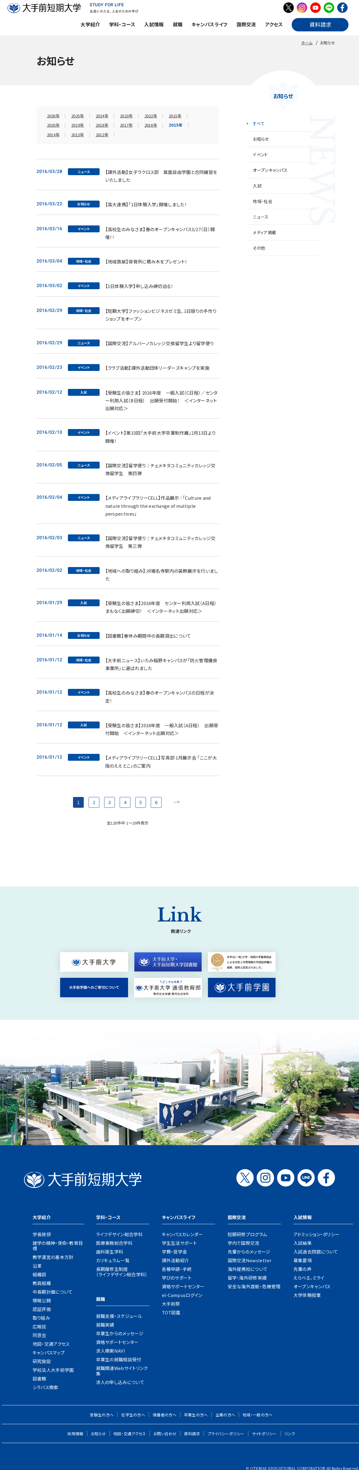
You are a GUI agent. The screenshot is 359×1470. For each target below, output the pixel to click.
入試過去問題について (315, 1251)
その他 (259, 248)
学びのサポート (177, 1277)
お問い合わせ (165, 1433)
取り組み (41, 1318)
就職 (178, 24)
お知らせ (261, 139)
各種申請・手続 (177, 1269)
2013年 (77, 134)
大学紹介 (90, 24)
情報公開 (42, 1300)
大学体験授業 (307, 1295)
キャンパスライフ (209, 24)
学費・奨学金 (174, 1251)
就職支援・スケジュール (119, 1316)
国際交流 (246, 24)
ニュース (260, 217)
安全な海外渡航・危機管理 (254, 1286)
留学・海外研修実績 (247, 1277)
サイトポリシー (264, 1433)
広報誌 (39, 1326)
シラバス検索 (45, 1387)
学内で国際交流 (243, 1243)
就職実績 (105, 1325)
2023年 (126, 116)
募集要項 (302, 1260)
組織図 (39, 1274)
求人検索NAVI (110, 1351)
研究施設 (42, 1361)
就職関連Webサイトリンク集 (122, 1371)
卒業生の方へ (196, 1415)
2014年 (53, 134)
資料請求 (192, 1433)
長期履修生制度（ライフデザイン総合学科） (122, 1271)
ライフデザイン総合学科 (119, 1234)
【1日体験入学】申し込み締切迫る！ (139, 286)
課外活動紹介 (175, 1260)
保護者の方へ (165, 1415)
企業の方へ (225, 1415)
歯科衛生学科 (110, 1251)
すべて (259, 123)
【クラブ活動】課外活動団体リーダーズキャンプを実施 (157, 368)
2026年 (53, 116)
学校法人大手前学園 (53, 1370)
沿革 (37, 1266)
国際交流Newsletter (250, 1260)
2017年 (126, 125)
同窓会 (39, 1335)
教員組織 (42, 1283)
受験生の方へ (102, 1415)
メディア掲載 (264, 232)
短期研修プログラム (247, 1234)
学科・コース (122, 24)
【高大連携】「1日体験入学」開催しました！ (146, 204)
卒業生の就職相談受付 (119, 1359)
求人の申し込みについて (120, 1382)
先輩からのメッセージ (249, 1251)
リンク (290, 1433)
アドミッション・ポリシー (316, 1234)
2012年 (102, 134)
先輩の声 (302, 1269)
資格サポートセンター (117, 1342)
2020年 (53, 125)
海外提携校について (248, 1269)
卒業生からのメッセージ (119, 1333)
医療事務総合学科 (114, 1243)
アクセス (274, 24)
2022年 (150, 116)
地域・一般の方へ (258, 1415)
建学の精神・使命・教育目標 (58, 1245)
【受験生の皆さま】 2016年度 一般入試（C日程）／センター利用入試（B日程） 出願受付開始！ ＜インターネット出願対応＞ (161, 401)
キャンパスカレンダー (182, 1234)
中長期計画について (53, 1292)
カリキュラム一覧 (113, 1260)
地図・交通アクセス (51, 1344)
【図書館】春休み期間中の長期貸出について (148, 636)
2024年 (102, 116)
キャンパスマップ (49, 1352)
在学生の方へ (133, 1415)
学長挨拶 (42, 1234)
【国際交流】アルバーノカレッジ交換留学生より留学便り (159, 343)
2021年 (175, 116)
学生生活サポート (179, 1243)
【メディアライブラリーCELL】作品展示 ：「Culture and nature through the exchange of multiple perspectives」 (158, 506)
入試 (257, 186)
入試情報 (154, 24)
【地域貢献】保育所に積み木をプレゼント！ (146, 261)
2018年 (102, 125)
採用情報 (75, 1433)
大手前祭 (171, 1304)
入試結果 (302, 1243)
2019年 (77, 125)
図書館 (39, 1378)
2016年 (150, 125)
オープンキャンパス (270, 170)
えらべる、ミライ (308, 1277)
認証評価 (42, 1309)
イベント (260, 154)
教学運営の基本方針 (53, 1257)
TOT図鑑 (171, 1312)
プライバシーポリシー (226, 1433)
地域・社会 (262, 201)
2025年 (77, 116)
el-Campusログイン (182, 1295)
